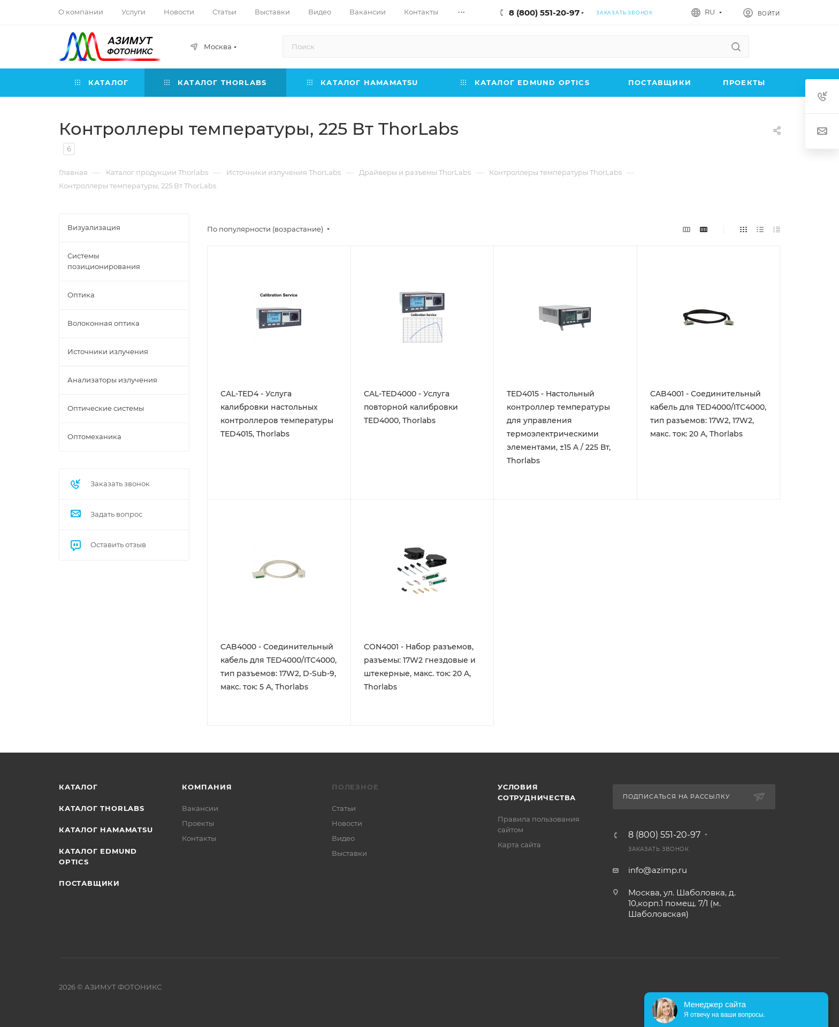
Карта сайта (519, 844)
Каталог (78, 787)
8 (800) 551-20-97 (544, 12)
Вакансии (200, 808)
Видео (343, 838)
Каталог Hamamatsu (106, 829)
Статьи (344, 808)
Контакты (199, 838)
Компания (207, 787)
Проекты (198, 823)
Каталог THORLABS (101, 808)
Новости (347, 823)
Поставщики (89, 883)
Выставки (349, 853)
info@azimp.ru (657, 870)
